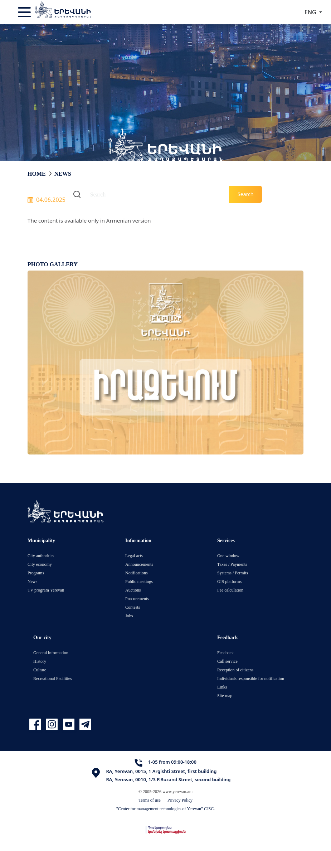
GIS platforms (229, 581)
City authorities (41, 556)
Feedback (225, 653)
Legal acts (134, 556)
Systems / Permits (232, 573)
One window (228, 556)
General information (50, 653)
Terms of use (149, 800)
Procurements (137, 598)
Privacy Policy (180, 800)
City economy (40, 564)
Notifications (136, 573)
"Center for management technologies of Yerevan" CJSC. (165, 809)
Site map (224, 695)
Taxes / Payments (232, 564)
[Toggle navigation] (25, 12)
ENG (311, 12)
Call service (227, 661)
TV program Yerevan (46, 590)
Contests (132, 607)
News (62, 174)
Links (222, 687)
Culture (39, 670)
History (39, 661)
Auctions (133, 590)
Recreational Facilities (52, 678)
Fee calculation (230, 590)
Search (245, 194)
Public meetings (139, 581)
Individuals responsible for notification (250, 678)
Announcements (139, 564)
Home (37, 174)
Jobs (129, 616)
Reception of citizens (235, 670)
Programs (36, 573)
